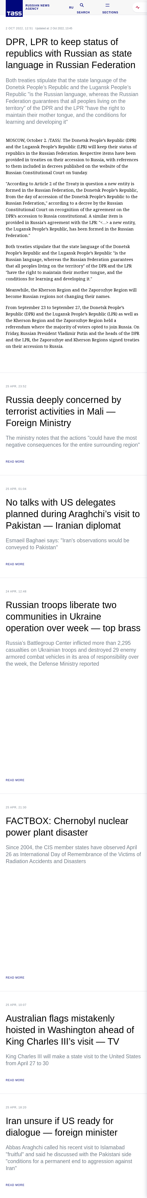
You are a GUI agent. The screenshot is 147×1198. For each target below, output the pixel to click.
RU (71, 7)
